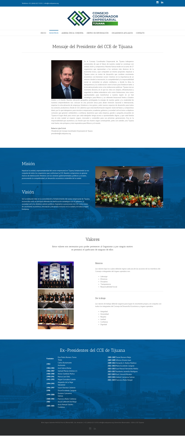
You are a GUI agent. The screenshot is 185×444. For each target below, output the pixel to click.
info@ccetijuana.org (51, 3)
